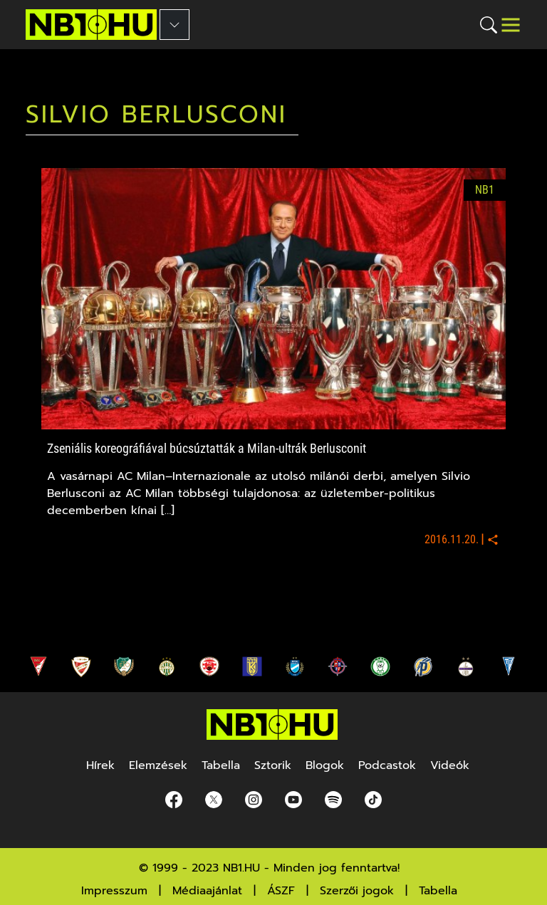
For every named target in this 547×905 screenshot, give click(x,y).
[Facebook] (174, 800)
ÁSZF (281, 890)
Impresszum (114, 890)
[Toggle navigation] (510, 24)
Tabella (438, 890)
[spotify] (333, 800)
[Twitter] (214, 800)
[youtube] (293, 800)
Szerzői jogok (357, 890)
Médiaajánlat (207, 890)
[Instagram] (254, 800)
